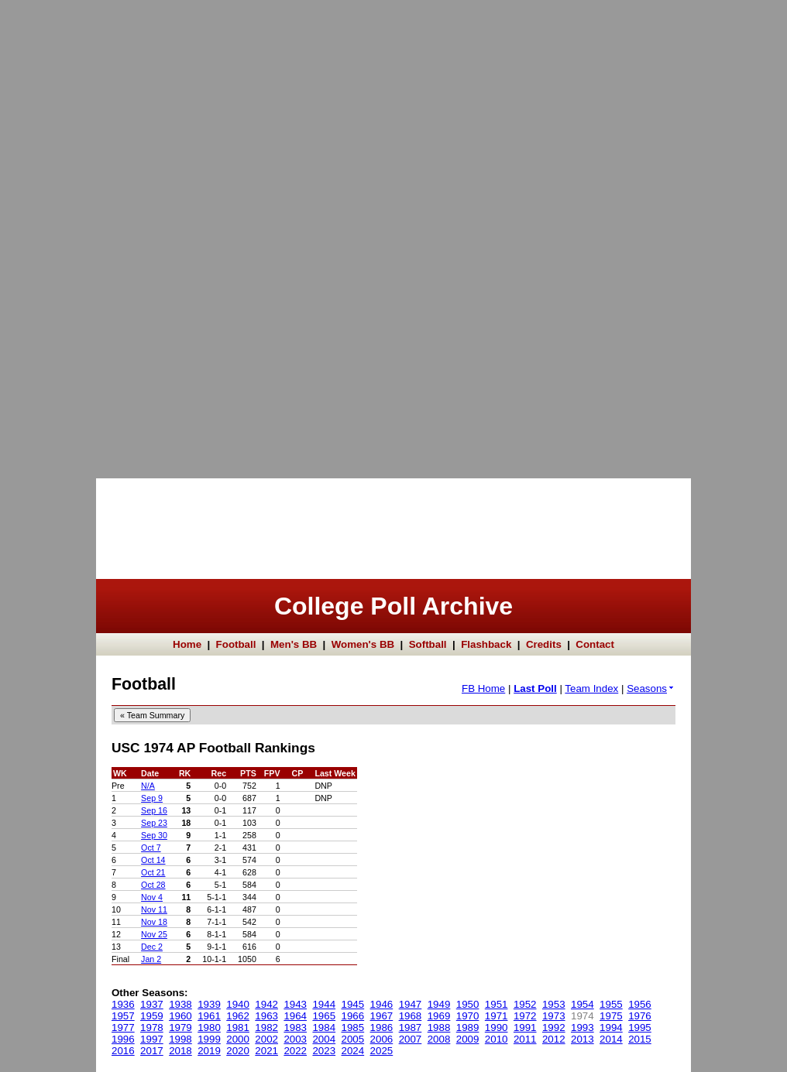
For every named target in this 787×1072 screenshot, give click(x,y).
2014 (611, 1039)
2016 (123, 1051)
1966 (353, 1016)
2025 (382, 1051)
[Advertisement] (62, 232)
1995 (639, 1027)
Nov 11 (154, 909)
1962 (237, 1016)
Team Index (591, 688)
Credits (544, 644)
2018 (180, 1051)
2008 (439, 1039)
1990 (496, 1027)
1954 (582, 1004)
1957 (123, 1016)
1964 (295, 1016)
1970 (467, 1016)
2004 (323, 1039)
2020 (237, 1051)
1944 (323, 1004)
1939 (209, 1004)
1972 (525, 1016)
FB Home (483, 688)
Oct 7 (150, 847)
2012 (553, 1039)
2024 (353, 1051)
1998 (180, 1039)
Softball (428, 644)
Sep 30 (154, 835)
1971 (496, 1016)
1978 (151, 1027)
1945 (353, 1004)
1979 (180, 1027)
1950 (467, 1004)
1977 (123, 1027)
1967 (382, 1016)
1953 (553, 1004)
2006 (382, 1039)
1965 (323, 1016)
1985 (353, 1027)
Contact (595, 644)
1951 (496, 1004)
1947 (410, 1004)
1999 (209, 1039)
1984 (323, 1027)
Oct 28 (153, 884)
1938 (180, 1004)
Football (236, 644)
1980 (209, 1027)
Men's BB (293, 644)
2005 (353, 1039)
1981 (237, 1027)
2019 (209, 1051)
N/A (148, 785)
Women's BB (363, 644)
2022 (295, 1051)
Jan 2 (151, 959)
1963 (266, 1016)
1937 (151, 1004)
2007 (410, 1039)
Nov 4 (152, 897)
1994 (611, 1027)
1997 (151, 1039)
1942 (266, 1004)
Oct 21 (153, 872)
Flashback (486, 644)
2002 (266, 1039)
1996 (123, 1039)
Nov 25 (154, 934)
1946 (382, 1004)
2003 (295, 1039)
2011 (525, 1039)
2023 (323, 1051)
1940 (237, 1004)
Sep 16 (154, 810)
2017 (151, 1051)
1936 (123, 1004)
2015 (639, 1039)
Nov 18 (154, 921)
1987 (410, 1027)
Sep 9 (152, 798)
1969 (439, 1016)
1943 (295, 1004)
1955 (611, 1004)
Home (187, 644)
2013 (582, 1039)
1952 (525, 1004)
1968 (410, 1016)
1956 (639, 1004)
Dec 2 (152, 946)
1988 (439, 1027)
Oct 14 (153, 860)
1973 (553, 1016)
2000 (237, 1039)
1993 (582, 1027)
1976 (639, 1016)
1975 (611, 1016)
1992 (553, 1027)
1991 (525, 1027)
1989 (467, 1027)
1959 (151, 1016)
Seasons (651, 688)
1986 (382, 1027)
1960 (180, 1016)
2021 (266, 1051)
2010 (496, 1039)
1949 (439, 1004)
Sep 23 (154, 822)
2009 (467, 1039)
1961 (209, 1016)
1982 (266, 1027)
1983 (295, 1027)
